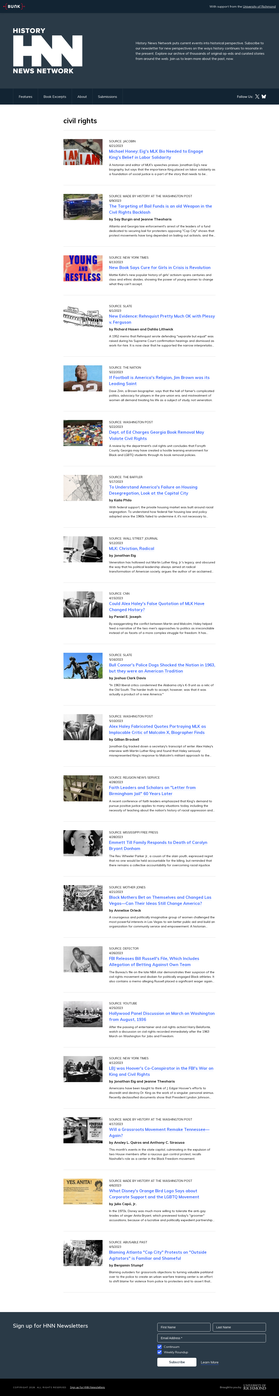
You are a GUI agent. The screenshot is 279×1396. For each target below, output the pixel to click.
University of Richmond (259, 6)
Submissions (107, 96)
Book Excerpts (54, 96)
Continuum (171, 1347)
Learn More (210, 1362)
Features (25, 96)
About (82, 96)
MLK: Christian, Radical (131, 548)
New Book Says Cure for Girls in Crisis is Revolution (160, 267)
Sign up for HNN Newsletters (87, 1387)
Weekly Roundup (176, 1352)
